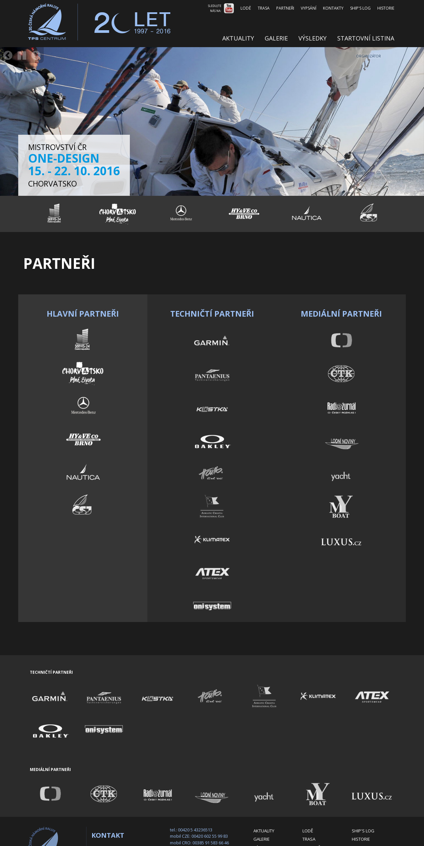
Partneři (285, 8)
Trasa (264, 8)
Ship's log (360, 8)
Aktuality (238, 38)
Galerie (276, 38)
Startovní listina (365, 38)
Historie (385, 8)
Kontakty (333, 8)
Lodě (245, 8)
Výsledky (312, 38)
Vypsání (308, 8)
